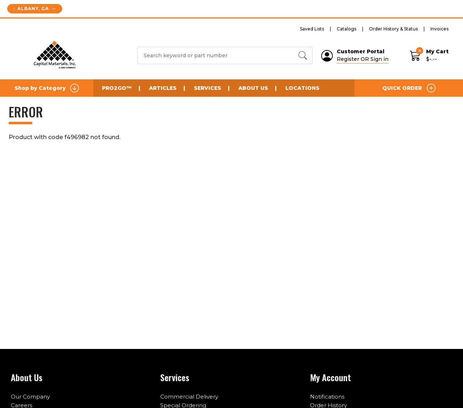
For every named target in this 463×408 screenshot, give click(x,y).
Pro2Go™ (117, 88)
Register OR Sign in (362, 59)
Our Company (30, 396)
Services (207, 88)
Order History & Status (393, 29)
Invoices (439, 29)
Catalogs (346, 29)
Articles (163, 88)
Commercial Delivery (189, 396)
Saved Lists (312, 29)
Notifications (327, 396)
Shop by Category (46, 88)
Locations (302, 88)
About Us (253, 88)
